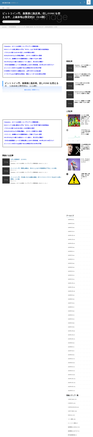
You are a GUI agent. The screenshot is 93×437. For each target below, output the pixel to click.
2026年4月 (70, 220)
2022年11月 (70, 373)
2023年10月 (70, 332)
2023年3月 (70, 358)
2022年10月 (70, 377)
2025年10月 (70, 243)
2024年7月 (70, 299)
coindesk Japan (70, 389)
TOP (3, 7)
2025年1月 (70, 276)
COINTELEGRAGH (71, 396)
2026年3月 (70, 224)
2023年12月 (70, 325)
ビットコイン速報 (71, 411)
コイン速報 (70, 407)
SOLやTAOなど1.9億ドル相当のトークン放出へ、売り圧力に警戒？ (24, 63)
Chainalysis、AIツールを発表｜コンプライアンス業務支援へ (21, 47)
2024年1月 (70, 321)
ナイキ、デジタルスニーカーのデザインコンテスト (85, 161)
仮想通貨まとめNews (72, 415)
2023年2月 (70, 362)
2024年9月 (70, 291)
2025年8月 (70, 250)
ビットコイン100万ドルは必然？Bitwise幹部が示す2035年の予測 (22, 69)
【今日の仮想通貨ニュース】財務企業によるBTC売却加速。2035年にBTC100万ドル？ (29, 66)
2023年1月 (70, 366)
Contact (7, 7)
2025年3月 (70, 269)
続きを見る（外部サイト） (32, 91)
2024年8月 (70, 295)
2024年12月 (70, 280)
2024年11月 (70, 284)
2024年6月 (70, 302)
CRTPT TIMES (70, 400)
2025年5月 (70, 261)
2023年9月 (70, 336)
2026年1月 (70, 232)
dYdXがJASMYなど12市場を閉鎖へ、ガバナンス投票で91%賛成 (23, 57)
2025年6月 (70, 258)
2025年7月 (70, 254)
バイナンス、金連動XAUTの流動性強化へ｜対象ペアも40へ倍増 (23, 60)
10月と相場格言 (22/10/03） (18, 161)
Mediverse (69, 404)
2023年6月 (70, 347)
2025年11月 (70, 239)
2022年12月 (70, 369)
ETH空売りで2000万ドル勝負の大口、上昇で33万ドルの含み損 (22, 72)
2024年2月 (70, 317)
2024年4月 (70, 310)
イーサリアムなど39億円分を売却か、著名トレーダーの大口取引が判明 (25, 75)
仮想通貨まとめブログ (72, 419)
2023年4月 (70, 354)
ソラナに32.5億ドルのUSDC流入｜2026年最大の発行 (19, 54)
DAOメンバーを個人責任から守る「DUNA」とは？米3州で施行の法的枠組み (26, 51)
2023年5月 (70, 351)
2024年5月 (70, 306)
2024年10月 (70, 287)
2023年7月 (70, 343)
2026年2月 (70, 228)
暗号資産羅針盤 (14, 23)
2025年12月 (70, 235)
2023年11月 (70, 328)
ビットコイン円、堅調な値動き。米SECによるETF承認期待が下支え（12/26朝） (34, 169)
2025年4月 (70, 265)
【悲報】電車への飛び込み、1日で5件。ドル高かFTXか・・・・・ (85, 176)
